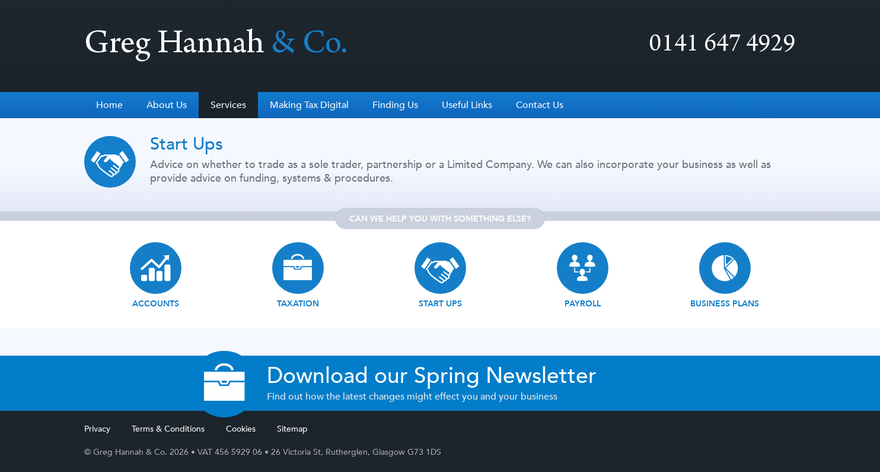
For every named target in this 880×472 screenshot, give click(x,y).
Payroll (583, 304)
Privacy (97, 429)
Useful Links (467, 105)
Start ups (440, 304)
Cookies (241, 429)
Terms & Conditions (168, 429)
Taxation (298, 304)
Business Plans (724, 304)
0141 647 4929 (722, 46)
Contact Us (539, 105)
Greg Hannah (216, 46)
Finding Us (395, 105)
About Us (166, 105)
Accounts (155, 304)
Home (109, 105)
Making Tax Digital (309, 105)
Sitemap (292, 429)
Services (228, 105)
